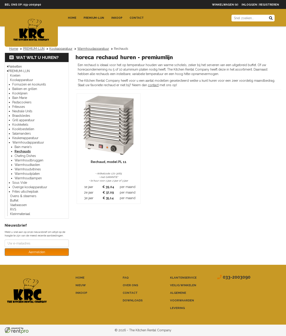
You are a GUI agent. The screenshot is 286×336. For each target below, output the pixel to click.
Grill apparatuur (23, 120)
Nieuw (81, 285)
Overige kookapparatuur (29, 187)
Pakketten (15, 66)
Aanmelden (37, 252)
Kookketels (20, 124)
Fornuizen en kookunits (29, 84)
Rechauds (23, 151)
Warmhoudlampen (28, 178)
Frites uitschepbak (25, 191)
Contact (137, 17)
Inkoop (116, 17)
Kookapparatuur (60, 48)
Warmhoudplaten (27, 173)
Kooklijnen (19, 93)
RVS (13, 209)
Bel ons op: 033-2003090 (23, 4)
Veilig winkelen (183, 285)
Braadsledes (21, 115)
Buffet (14, 200)
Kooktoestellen (23, 129)
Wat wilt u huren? (34, 57)
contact (153, 85)
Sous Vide (19, 182)
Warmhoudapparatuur (93, 48)
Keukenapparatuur (25, 138)
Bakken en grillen (24, 89)
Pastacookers (22, 102)
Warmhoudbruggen (29, 160)
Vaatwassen (18, 205)
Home (72, 17)
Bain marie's (23, 147)
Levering (177, 308)
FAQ (126, 277)
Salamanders (21, 133)
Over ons (130, 285)
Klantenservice (183, 277)
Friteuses (18, 107)
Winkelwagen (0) (225, 4)
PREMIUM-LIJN (33, 48)
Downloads (133, 300)
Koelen (15, 75)
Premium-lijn (94, 17)
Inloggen (249, 4)
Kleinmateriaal (20, 214)
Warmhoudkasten (27, 165)
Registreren (269, 4)
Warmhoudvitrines (28, 169)
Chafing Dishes (25, 156)
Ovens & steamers (23, 196)
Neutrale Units (22, 111)
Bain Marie (19, 98)
